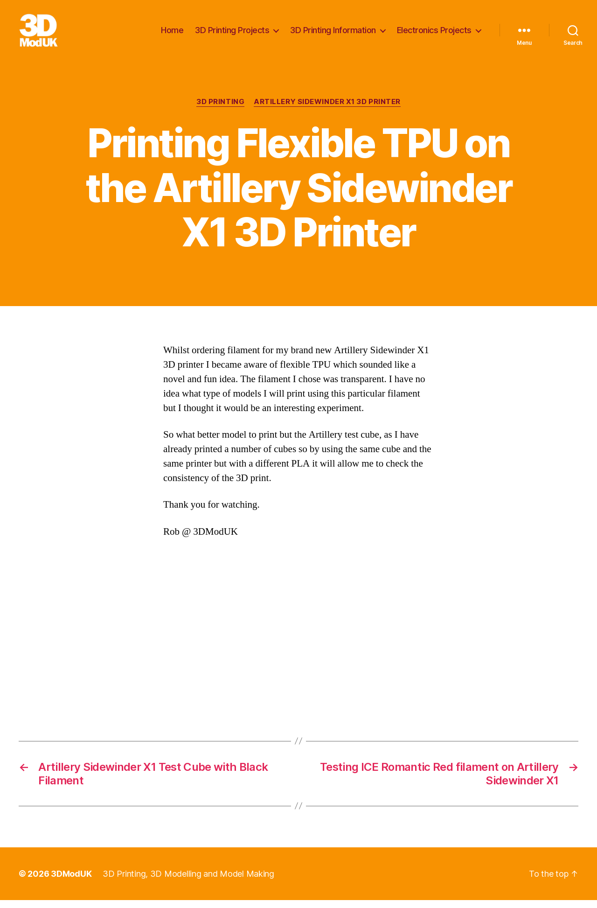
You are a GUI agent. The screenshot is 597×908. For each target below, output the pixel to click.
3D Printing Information (333, 34)
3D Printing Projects (232, 34)
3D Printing (220, 109)
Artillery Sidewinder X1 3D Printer (327, 109)
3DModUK (71, 882)
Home (172, 34)
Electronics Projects (434, 34)
